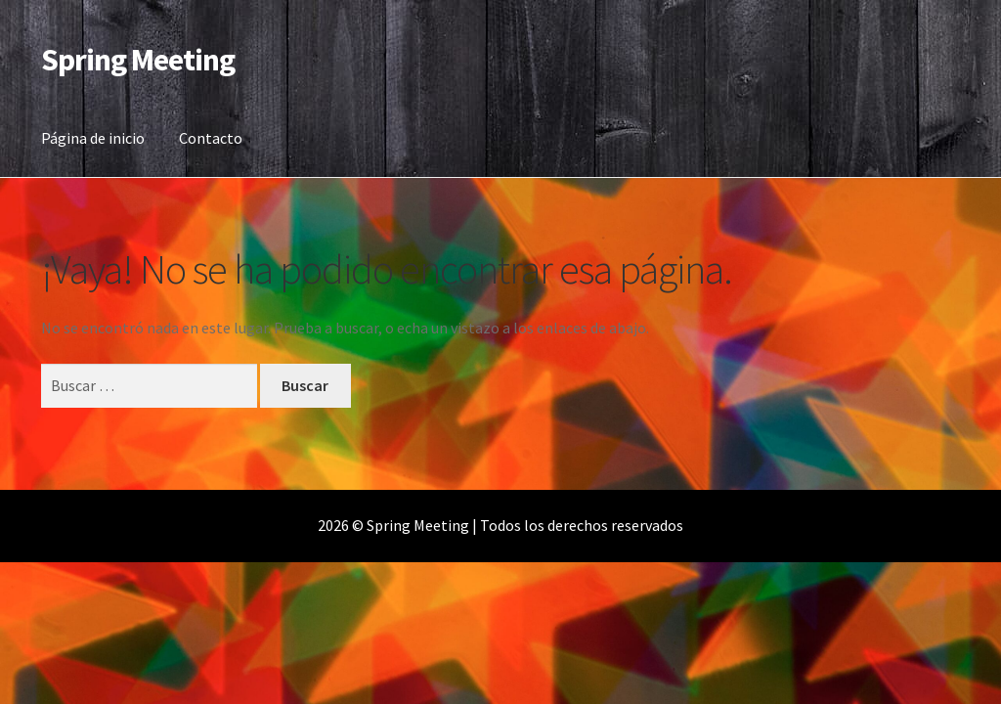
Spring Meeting (138, 59)
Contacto (210, 138)
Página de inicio (93, 138)
